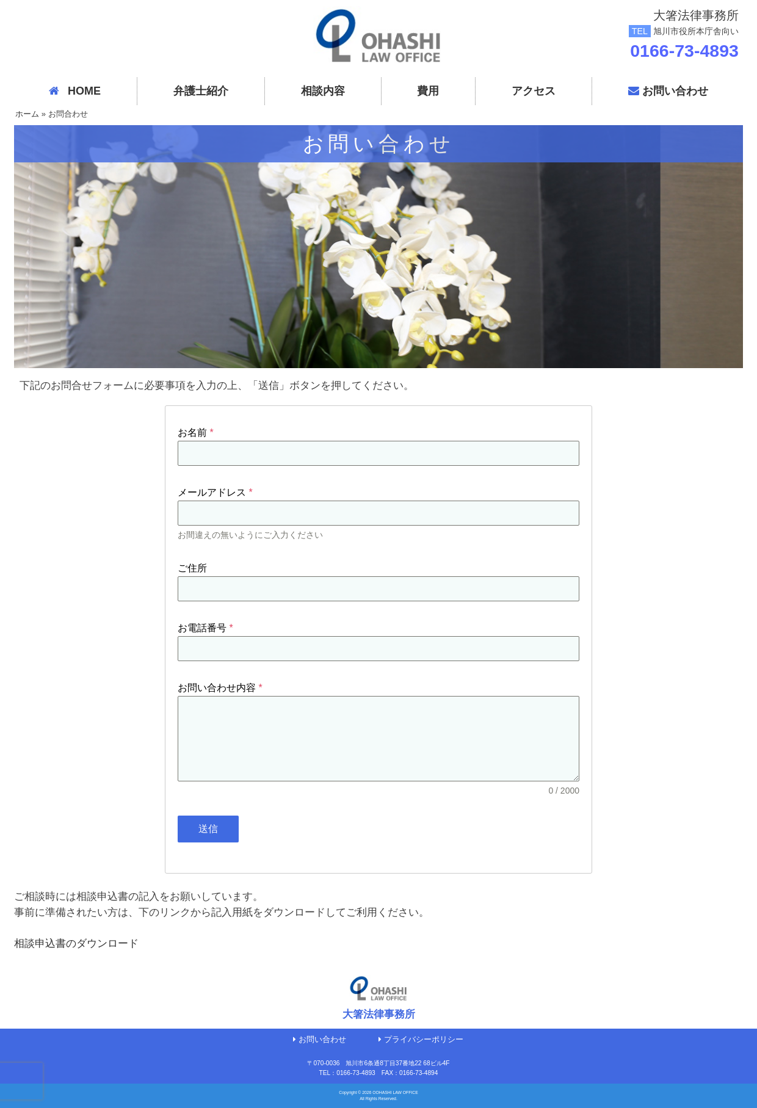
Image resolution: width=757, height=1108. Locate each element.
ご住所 (192, 568)
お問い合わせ (668, 91)
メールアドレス (215, 492)
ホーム (27, 113)
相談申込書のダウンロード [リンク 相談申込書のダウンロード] (76, 943)
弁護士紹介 (200, 91)
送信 (208, 829)
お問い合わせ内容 (220, 688)
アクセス (534, 91)
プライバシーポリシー (420, 1039)
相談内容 (323, 91)
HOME (75, 91)
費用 (428, 91)
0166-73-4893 (684, 50)
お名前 (196, 432)
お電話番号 (205, 628)
